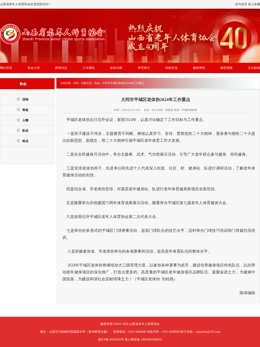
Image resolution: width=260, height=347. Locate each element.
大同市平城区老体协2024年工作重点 (123, 83)
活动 (22, 99)
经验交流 (171, 67)
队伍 (22, 130)
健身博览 (199, 67)
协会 (22, 109)
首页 (75, 83)
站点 (22, 141)
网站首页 (6, 67)
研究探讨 (144, 67)
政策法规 (116, 67)
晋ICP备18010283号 (111, 339)
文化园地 (254, 67)
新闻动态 (61, 67)
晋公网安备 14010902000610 (143, 339)
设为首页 (241, 4)
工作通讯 (89, 67)
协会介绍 (34, 67)
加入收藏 (254, 4)
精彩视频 (226, 67)
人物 (22, 120)
